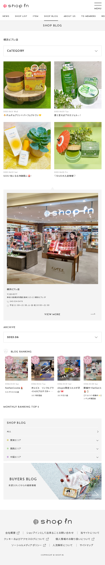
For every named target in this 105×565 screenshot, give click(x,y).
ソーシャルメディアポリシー (27, 545)
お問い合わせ (66, 532)
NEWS (6, 16)
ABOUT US (70, 16)
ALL (9, 432)
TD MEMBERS (88, 16)
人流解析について (63, 545)
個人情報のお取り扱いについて (73, 539)
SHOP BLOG (51, 16)
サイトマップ (86, 545)
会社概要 (10, 532)
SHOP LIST (21, 16)
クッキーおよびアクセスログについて (24, 539)
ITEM (35, 16)
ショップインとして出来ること (42, 532)
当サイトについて (90, 532)
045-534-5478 (16, 301)
